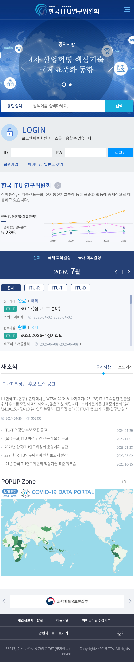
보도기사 (125, 367)
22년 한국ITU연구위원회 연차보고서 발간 (36, 455)
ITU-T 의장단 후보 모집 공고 (25, 430)
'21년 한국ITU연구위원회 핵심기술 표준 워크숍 (40, 463)
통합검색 (14, 106)
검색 (119, 106)
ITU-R (34, 288)
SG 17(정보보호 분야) (32, 309)
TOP (120, 634)
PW (59, 152)
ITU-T (57, 288)
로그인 (120, 152)
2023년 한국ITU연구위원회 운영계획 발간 (36, 447)
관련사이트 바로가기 (53, 633)
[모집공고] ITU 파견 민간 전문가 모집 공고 (36, 438)
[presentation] (24, 66)
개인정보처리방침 (30, 620)
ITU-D (80, 288)
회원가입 (11, 164)
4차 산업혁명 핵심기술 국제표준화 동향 (66, 65)
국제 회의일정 (59, 257)
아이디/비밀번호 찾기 (45, 164)
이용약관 (62, 620)
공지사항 (66, 44)
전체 (37, 257)
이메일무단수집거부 (96, 620)
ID (6, 152)
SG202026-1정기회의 (33, 336)
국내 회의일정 (89, 257)
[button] (64, 84)
